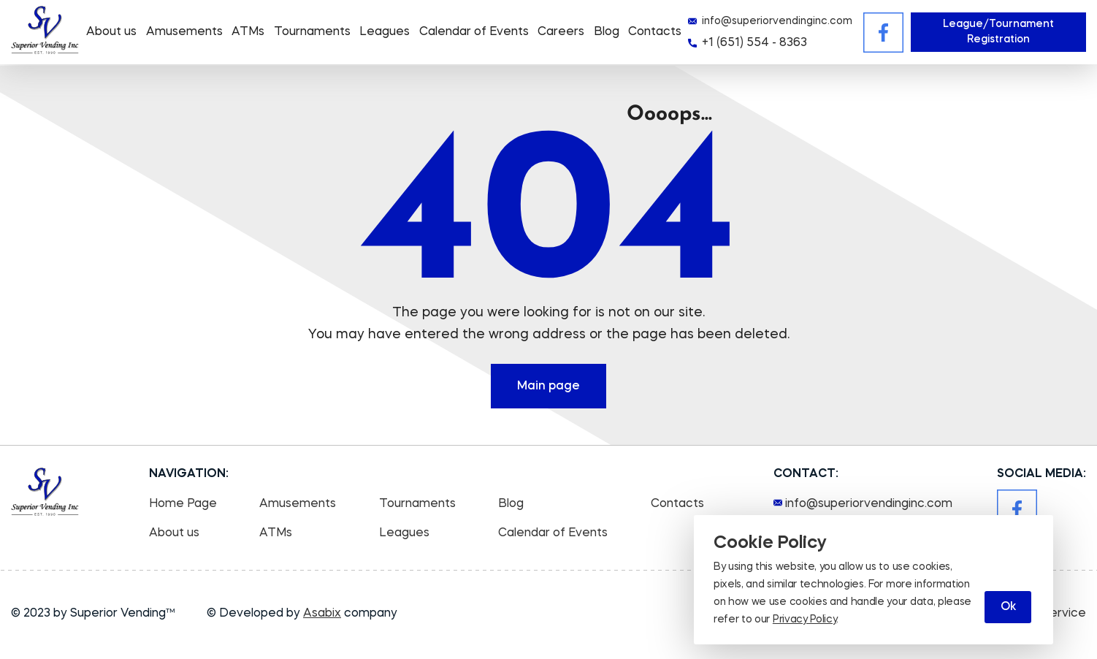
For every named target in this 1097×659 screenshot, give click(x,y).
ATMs (248, 32)
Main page (548, 386)
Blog (606, 32)
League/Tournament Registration (998, 32)
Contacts (654, 32)
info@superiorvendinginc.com (777, 21)
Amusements (184, 32)
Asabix (322, 614)
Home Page (183, 504)
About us (111, 32)
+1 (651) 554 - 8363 (754, 43)
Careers (561, 32)
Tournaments (312, 32)
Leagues (384, 32)
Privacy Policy (805, 619)
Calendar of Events (474, 32)
